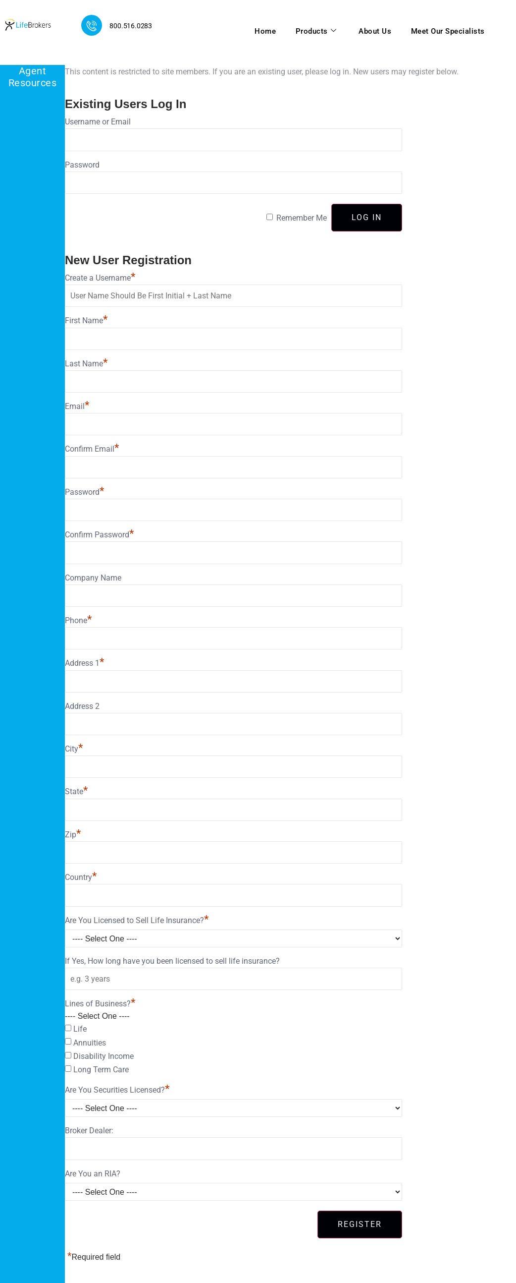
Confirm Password (99, 534)
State (76, 791)
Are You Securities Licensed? (117, 1090)
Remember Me (301, 218)
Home (264, 31)
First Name (86, 320)
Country (81, 877)
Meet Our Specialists (447, 31)
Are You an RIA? (92, 1173)
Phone (78, 620)
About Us (374, 31)
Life (80, 1029)
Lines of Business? (100, 1003)
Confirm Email (92, 449)
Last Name (86, 363)
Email (77, 406)
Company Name (93, 578)
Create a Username (100, 278)
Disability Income (103, 1056)
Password (82, 165)
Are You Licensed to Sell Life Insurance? (136, 920)
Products (315, 31)
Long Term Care (101, 1069)
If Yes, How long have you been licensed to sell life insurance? (172, 961)
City (74, 749)
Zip (73, 834)
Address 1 (84, 663)
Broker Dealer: (89, 1130)
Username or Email (98, 121)
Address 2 (82, 706)
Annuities (89, 1043)
